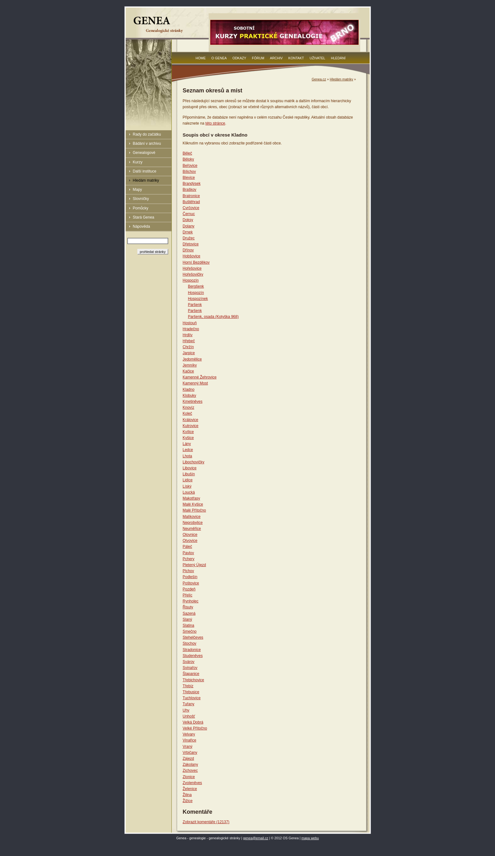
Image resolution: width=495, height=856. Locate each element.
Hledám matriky (146, 180)
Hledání (338, 58)
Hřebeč (189, 341)
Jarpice (189, 353)
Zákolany (190, 764)
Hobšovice (191, 256)
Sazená (189, 613)
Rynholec (191, 601)
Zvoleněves (192, 783)
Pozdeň (189, 589)
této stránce (215, 123)
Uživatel (317, 58)
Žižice (188, 801)
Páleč (187, 546)
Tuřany (188, 704)
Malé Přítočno (194, 510)
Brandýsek (192, 183)
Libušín (189, 474)
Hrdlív (188, 335)
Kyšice (188, 438)
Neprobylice (193, 522)
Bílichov (189, 171)
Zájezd (188, 758)
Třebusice (191, 692)
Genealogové (144, 152)
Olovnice (190, 534)
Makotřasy (191, 498)
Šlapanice (191, 673)
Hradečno (191, 329)
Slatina (188, 625)
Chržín (188, 347)
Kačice (188, 371)
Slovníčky (141, 198)
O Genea (219, 58)
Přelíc (188, 595)
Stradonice (192, 650)
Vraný (188, 746)
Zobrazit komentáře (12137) (206, 822)
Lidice (188, 480)
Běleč (187, 153)
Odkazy (239, 58)
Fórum (258, 58)
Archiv (276, 58)
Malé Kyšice (193, 504)
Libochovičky (194, 462)
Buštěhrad (191, 202)
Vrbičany (190, 752)
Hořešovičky (193, 274)
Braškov (189, 189)
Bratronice (191, 196)
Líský (187, 486)
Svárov (188, 662)
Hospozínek (198, 298)
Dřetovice (191, 244)
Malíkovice (192, 516)
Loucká (189, 492)
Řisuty (188, 607)
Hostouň (190, 323)
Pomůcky (140, 208)
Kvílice (188, 432)
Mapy (137, 189)
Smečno (190, 631)
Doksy (188, 220)
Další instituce (145, 171)
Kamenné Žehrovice (200, 377)
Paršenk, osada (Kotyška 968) (213, 316)
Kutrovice (191, 426)
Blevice (189, 177)
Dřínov (188, 250)
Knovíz (188, 407)
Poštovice (191, 583)
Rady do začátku (147, 134)
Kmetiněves (193, 401)
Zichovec (190, 770)
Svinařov (190, 667)
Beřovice (190, 165)
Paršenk (195, 304)
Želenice (190, 789)
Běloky (188, 159)
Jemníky (190, 365)
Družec (189, 238)
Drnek (188, 232)
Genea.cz (319, 79)
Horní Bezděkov (196, 262)
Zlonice (189, 777)
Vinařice (189, 740)
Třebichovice (193, 680)
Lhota (187, 456)
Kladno (188, 389)
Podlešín (190, 577)
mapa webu (310, 838)
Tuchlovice (192, 698)
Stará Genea (143, 217)
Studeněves (193, 656)
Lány (187, 444)
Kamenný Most (195, 383)
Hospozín (191, 280)
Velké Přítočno (195, 728)
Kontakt (296, 58)
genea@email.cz (255, 838)
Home (201, 58)
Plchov (188, 571)
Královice (190, 420)
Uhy (186, 710)
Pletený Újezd (194, 565)
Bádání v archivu (147, 143)
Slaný (187, 619)
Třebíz (188, 686)
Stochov (189, 643)
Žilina (187, 795)
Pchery (188, 559)
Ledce (188, 450)
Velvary (189, 734)
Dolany (188, 226)
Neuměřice (192, 528)
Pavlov (188, 553)
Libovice (190, 468)
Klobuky (189, 395)
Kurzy (138, 162)
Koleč (187, 413)
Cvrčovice (191, 208)
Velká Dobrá (193, 722)
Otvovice (190, 540)
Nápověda (141, 226)
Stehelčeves (193, 637)
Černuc (189, 214)
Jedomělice (192, 359)
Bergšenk (196, 286)
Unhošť (189, 716)
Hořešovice (192, 268)
